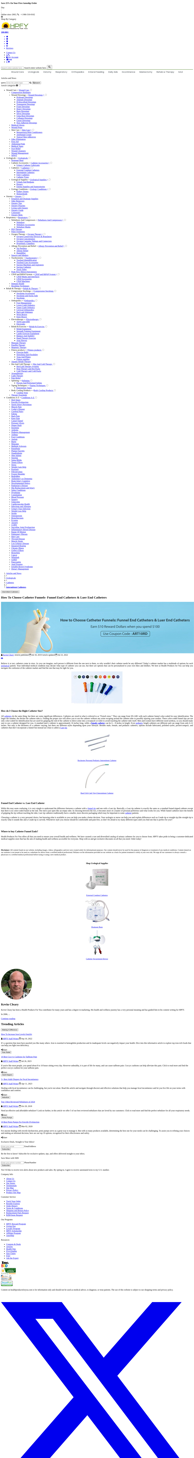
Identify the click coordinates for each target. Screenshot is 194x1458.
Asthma (14, 435)
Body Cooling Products (21, 390)
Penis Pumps (7, 1117)
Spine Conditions (18, 490)
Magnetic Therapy (18, 347)
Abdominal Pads (18, 144)
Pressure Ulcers (17, 423)
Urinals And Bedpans (25, 182)
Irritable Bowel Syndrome (22, 567)
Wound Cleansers (18, 151)
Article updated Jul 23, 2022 (55, 655)
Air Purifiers (21, 248)
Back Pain (15, 416)
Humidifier (21, 253)
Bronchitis (15, 553)
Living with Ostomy (19, 208)
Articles (9, 1246)
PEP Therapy (16, 229)
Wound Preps (16, 127)
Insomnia (15, 428)
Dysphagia (15, 492)
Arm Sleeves (21, 340)
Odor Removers (17, 201)
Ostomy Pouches (18, 206)
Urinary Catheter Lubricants (28, 165)
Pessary (19, 184)
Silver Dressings (23, 113)
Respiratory (61, 72)
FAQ (8, 1256)
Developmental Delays (20, 483)
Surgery (14, 499)
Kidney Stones (22, 191)
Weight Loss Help (18, 511)
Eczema (14, 520)
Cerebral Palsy (17, 411)
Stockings (20, 298)
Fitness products (19, 350)
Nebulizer (20, 222)
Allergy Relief (22, 251)
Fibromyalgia (16, 472)
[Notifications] (9, 59)
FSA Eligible (11, 1251)
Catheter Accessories (20, 163)
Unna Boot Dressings (25, 116)
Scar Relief (16, 148)
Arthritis (14, 430)
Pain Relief (16, 378)
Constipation (16, 495)
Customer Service (8, 1197)
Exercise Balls (22, 352)
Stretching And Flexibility (27, 355)
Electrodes (20, 324)
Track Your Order (13, 1201)
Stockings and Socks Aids (27, 296)
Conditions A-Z (13, 398)
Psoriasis (15, 469)
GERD (14, 560)
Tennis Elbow (17, 462)
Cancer (14, 555)
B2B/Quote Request (14, 1215)
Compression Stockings (22, 291)
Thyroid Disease (18, 539)
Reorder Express (13, 1203)
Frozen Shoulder (18, 474)
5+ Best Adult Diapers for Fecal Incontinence (19, 1079)
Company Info (7, 1174)
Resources (5, 1240)
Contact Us (10, 52)
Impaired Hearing (18, 546)
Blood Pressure (17, 497)
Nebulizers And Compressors (24, 220)
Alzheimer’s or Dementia (21, 479)
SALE (180, 72)
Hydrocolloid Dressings (26, 102)
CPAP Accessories (24, 279)
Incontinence (128, 72)
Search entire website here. (35, 68)
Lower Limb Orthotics (25, 305)
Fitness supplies (23, 359)
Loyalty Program (13, 1228)
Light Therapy (17, 376)
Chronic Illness (17, 548)
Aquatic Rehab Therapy (21, 361)
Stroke (14, 513)
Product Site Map (13, 1192)
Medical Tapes (17, 146)
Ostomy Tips (16, 203)
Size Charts (11, 1253)
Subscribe (6, 1149)
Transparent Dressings (25, 104)
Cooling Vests (22, 393)
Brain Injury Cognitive (20, 481)
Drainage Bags (17, 160)
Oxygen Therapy (19, 234)
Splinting (16, 381)
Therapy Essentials (19, 395)
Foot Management (24, 303)
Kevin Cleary (8, 655)
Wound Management (19, 153)
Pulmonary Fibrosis (19, 534)
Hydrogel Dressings (24, 97)
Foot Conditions (18, 437)
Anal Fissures (17, 564)
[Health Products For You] (97, 25)
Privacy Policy (12, 1190)
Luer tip (63, 728)
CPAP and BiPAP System (22, 274)
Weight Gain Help (18, 467)
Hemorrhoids (21, 194)
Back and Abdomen (24, 312)
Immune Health (17, 284)
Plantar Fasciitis (18, 451)
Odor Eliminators (18, 139)
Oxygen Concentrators (25, 239)
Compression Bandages (21, 92)
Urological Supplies (20, 180)
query (3, 83)
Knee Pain (15, 418)
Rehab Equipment (23, 329)
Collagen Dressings (24, 118)
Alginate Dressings (24, 100)
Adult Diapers (7, 1075)
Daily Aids (113, 72)
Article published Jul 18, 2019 (28, 655)
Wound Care (17, 72)
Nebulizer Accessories (25, 225)
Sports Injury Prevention (21, 404)
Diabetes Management (20, 432)
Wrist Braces (21, 314)
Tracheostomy (18, 258)
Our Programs (7, 1219)
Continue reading (8, 1018)
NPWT (14, 155)
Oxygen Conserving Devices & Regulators (34, 236)
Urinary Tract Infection (20, 509)
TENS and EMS (23, 322)
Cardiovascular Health (20, 504)
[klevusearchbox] (49, 67)
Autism (14, 439)
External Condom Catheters (27, 170)
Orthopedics (77, 72)
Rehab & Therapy (165, 72)
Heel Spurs (15, 400)
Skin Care (16, 130)
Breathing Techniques (20, 286)
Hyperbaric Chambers (25, 243)
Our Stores (10, 1183)
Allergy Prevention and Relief (24, 246)
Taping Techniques (20, 385)
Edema (14, 414)
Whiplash (15, 557)
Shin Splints (16, 455)
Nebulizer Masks (23, 227)
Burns (13, 442)
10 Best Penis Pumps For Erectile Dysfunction (20, 1122)
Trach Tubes (21, 269)
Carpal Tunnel (17, 421)
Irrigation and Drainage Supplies (24, 199)
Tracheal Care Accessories (27, 262)
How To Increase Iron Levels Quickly (16, 1034)
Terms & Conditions (14, 1208)
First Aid (15, 141)
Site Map (10, 1188)
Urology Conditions (20, 189)
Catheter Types (22, 177)
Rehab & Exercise (19, 326)
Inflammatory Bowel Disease (23, 529)
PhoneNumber (30, 1162)
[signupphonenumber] (12, 1162)
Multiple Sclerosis (18, 446)
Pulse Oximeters (18, 232)
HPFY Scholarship (14, 1231)
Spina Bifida (16, 460)
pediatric (139, 723)
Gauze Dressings (23, 120)
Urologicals (33, 72)
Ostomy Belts (17, 215)
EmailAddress (30, 1146)
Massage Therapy (18, 343)
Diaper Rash (16, 425)
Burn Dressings (22, 111)
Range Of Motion (18, 532)
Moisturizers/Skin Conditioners (29, 132)
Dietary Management (20, 569)
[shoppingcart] (99, 62)
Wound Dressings (19, 95)
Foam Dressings (23, 106)
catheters (8, 716)
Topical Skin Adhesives (26, 137)
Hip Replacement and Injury (23, 488)
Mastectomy (145, 72)
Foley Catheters (22, 175)
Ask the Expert (12, 1258)
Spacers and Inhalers (19, 255)
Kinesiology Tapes (24, 388)
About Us (10, 1179)
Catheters (16, 168)
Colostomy (15, 213)
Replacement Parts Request (17, 1213)
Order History (12, 1206)
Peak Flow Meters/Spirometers (24, 272)
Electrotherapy (18, 319)
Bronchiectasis (17, 518)
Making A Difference (9, 1030)
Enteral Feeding (96, 72)
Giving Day (11, 1226)
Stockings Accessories (25, 293)
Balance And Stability (25, 336)
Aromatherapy (17, 373)
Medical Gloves (17, 125)
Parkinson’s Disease (19, 485)
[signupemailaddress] (12, 1146)
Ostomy (47, 72)
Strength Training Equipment (28, 331)
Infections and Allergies (21, 506)
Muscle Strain (17, 541)
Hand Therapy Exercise (26, 338)
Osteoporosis (16, 516)
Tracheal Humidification (26, 260)
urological (5, 666)
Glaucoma (15, 502)
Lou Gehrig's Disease (20, 543)
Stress (13, 465)
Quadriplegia (16, 453)
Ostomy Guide (17, 210)
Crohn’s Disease (18, 409)
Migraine (15, 444)
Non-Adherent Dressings (26, 123)
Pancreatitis (16, 562)
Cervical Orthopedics (25, 310)
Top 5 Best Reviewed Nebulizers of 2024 (18, 1102)
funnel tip (92, 808)
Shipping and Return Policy (17, 1210)
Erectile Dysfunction (19, 402)
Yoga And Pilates (23, 357)
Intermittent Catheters (25, 172)
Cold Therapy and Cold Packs (28, 371)
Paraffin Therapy (18, 345)
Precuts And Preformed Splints (29, 383)
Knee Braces (21, 317)
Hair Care (15, 536)
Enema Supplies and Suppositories (30, 187)
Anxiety (14, 523)
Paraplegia (15, 448)
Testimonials (11, 1185)
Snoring (14, 458)
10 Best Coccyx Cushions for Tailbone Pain (19, 1057)
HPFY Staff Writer (11, 1039)
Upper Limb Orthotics (25, 307)
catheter (128, 813)
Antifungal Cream (23, 135)
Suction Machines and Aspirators (30, 265)
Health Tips (11, 1249)
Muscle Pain (16, 407)
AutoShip (10, 1235)
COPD (14, 525)
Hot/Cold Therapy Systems (27, 366)
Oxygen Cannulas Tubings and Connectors (34, 241)
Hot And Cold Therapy (21, 364)
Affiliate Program (13, 1233)
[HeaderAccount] (12, 57)
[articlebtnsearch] (36, 82)
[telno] (8, 55)
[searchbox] (12, 68)
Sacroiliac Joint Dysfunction (23, 527)
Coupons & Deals (13, 1244)
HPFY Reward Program (16, 1224)
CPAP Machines (23, 281)
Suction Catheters (23, 267)
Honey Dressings (23, 109)
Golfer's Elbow (17, 550)
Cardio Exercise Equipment (27, 333)
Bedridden (15, 476)
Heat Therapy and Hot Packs (28, 369)
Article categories (9, 85)
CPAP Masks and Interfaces (27, 277)
